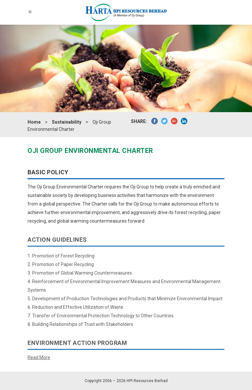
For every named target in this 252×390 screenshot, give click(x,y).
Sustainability (66, 122)
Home (34, 122)
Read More (39, 357)
